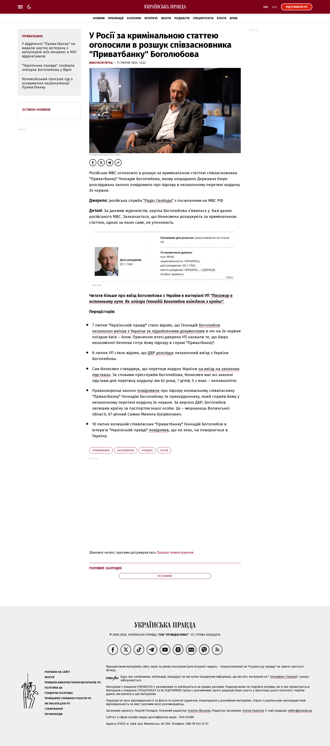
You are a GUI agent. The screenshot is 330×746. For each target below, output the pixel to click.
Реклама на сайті (57, 671)
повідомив (158, 430)
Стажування (54, 708)
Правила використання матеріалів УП (73, 682)
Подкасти (181, 18)
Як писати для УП (57, 703)
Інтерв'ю (151, 18)
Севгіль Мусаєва (199, 710)
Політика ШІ (53, 687)
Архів (233, 18)
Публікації (116, 18)
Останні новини (36, 110)
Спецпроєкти (203, 18)
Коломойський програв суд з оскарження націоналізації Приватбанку (47, 83)
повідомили (148, 390)
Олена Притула (253, 710)
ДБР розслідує (161, 352)
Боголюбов (125, 450)
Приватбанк (101, 450)
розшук (147, 450)
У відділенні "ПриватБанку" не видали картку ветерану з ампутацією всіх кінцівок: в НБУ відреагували (49, 50)
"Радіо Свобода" (158, 200)
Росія (164, 450)
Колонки (134, 18)
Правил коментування (175, 552)
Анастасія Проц (101, 63)
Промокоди (54, 714)
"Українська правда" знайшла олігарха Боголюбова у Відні (48, 67)
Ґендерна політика (59, 693)
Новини (99, 18)
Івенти (166, 18)
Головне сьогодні (105, 568)
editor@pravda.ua (300, 710)
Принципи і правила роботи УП (68, 698)
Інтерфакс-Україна (283, 677)
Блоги (221, 18)
